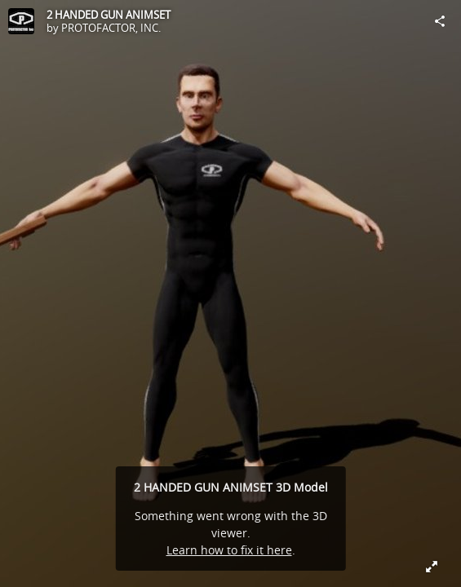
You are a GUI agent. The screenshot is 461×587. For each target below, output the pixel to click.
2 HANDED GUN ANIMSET (109, 14)
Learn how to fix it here (229, 550)
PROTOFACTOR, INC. (111, 27)
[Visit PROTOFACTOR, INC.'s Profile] (21, 21)
